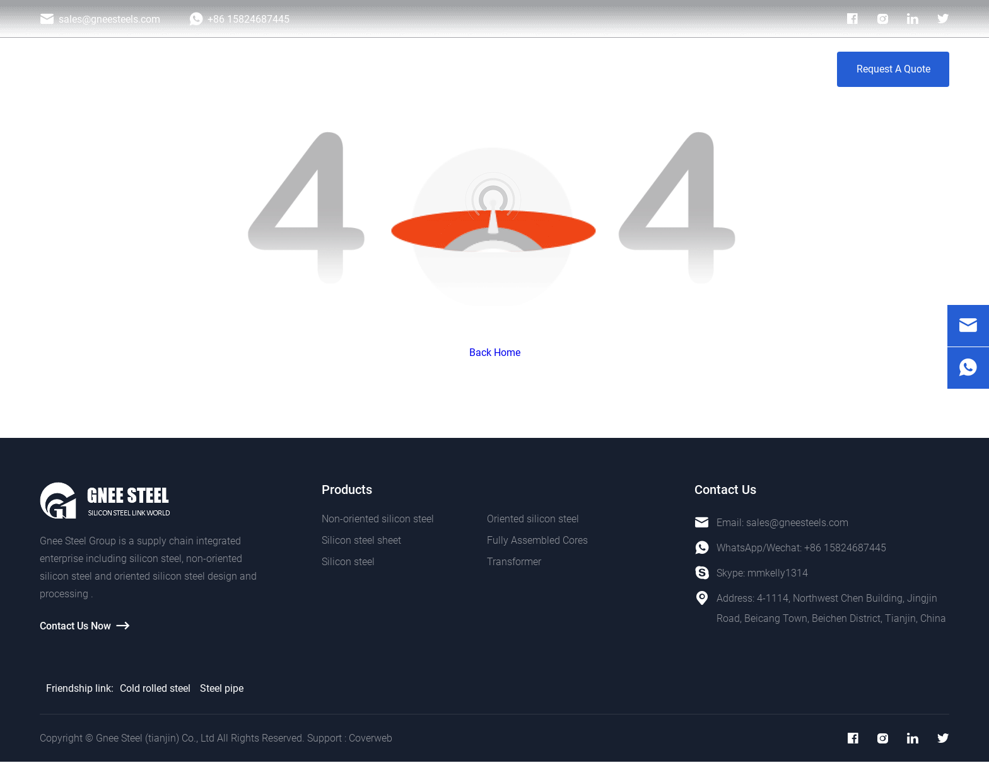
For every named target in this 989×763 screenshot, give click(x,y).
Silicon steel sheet (361, 540)
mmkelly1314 (777, 573)
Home (325, 69)
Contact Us (780, 69)
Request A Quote (893, 69)
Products (387, 69)
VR (721, 69)
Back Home (494, 353)
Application (460, 69)
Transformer (514, 562)
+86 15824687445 (845, 548)
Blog (609, 69)
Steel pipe (221, 688)
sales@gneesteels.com (797, 523)
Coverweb (370, 739)
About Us (667, 69)
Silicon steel (348, 562)
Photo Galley (541, 69)
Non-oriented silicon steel (378, 519)
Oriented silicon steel (533, 519)
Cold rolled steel (155, 688)
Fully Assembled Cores (537, 540)
